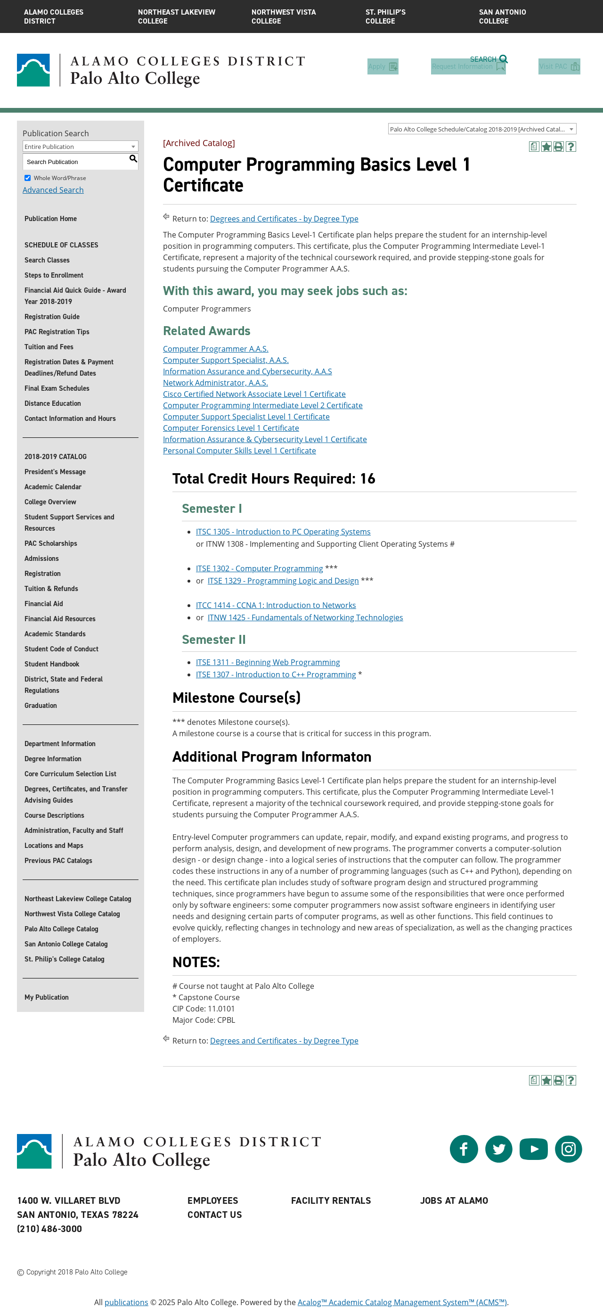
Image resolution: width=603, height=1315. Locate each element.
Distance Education (52, 403)
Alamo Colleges (74, 16)
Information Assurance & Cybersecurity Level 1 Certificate (265, 439)
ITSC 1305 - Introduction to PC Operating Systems (283, 531)
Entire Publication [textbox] (49, 146)
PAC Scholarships (50, 543)
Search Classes (47, 260)
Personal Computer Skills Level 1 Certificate (239, 450)
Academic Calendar (52, 487)
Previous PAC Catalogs (58, 860)
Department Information (60, 743)
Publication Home (50, 218)
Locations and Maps (53, 845)
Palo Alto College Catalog (61, 929)
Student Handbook (52, 664)
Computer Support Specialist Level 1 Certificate (246, 416)
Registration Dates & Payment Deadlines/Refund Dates (69, 367)
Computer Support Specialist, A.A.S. (226, 360)
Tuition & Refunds (51, 588)
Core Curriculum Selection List (70, 774)
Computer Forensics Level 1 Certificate (231, 428)
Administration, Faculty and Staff (73, 830)
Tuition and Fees (48, 347)
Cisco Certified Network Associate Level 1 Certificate (254, 394)
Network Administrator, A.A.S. (215, 383)
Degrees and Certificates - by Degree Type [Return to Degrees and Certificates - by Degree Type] (284, 219)
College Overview (50, 502)
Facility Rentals (331, 1200)
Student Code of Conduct (61, 649)
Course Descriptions (54, 815)
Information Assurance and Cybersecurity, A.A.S (247, 371)
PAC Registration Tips (57, 332)
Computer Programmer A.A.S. (216, 349)
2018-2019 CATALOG (55, 456)
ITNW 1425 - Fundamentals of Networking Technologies (305, 617)
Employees (213, 1200)
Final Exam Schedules (57, 388)
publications (126, 1302)
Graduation (40, 705)
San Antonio (529, 16)
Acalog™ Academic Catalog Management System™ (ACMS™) (402, 1302)
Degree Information (52, 759)
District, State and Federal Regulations (63, 684)
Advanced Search (53, 190)
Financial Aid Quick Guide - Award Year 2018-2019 (75, 296)
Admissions (41, 558)
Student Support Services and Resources (69, 522)
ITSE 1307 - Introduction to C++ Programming (276, 675)
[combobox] (482, 128)
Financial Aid (43, 603)
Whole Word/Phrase (60, 178)
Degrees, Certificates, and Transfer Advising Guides (76, 794)
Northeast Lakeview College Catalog (77, 899)
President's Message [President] (55, 472)
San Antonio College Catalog (66, 944)
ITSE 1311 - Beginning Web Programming (268, 663)
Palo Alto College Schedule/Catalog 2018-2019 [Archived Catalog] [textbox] (479, 129)
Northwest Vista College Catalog (72, 914)
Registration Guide (52, 316)
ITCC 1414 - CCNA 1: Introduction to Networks (276, 605)
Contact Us (214, 1214)
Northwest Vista (301, 16)
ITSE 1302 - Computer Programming (259, 568)
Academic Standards (55, 634)
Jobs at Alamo (454, 1200)
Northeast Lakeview (188, 16)
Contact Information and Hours (70, 418)
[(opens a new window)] (534, 146)
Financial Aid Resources (60, 619)
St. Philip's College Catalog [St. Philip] (64, 959)
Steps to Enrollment (53, 275)
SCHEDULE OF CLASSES (61, 245)
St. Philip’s (415, 16)
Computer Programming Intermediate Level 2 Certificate (263, 405)
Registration (42, 573)
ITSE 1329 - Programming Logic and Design (283, 580)
